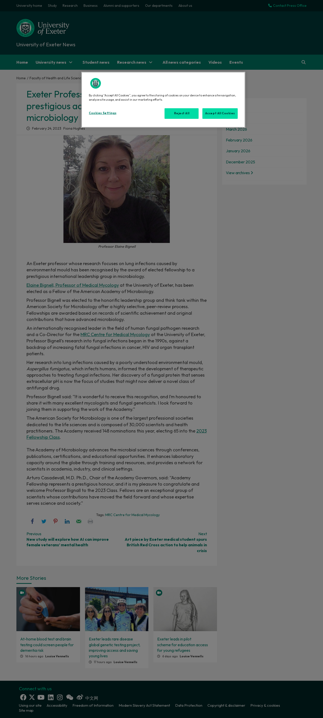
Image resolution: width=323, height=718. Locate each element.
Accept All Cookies (220, 113)
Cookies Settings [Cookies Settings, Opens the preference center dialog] (102, 113)
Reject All (182, 113)
